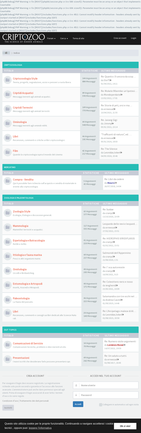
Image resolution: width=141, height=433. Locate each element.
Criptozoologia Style (25, 78)
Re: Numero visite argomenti (120, 341)
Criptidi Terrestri (23, 107)
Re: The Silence (109, 148)
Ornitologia (20, 269)
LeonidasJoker (112, 152)
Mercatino (10, 167)
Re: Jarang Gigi (109, 120)
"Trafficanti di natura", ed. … (116, 134)
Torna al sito (78, 38)
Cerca (64, 38)
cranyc (109, 213)
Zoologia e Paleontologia (18, 197)
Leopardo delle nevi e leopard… (120, 223)
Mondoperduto (112, 94)
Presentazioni (21, 358)
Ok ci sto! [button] (125, 426)
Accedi (78, 404)
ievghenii (111, 285)
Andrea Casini (113, 299)
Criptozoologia (13, 64)
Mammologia (20, 226)
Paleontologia (21, 298)
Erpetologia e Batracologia (29, 240)
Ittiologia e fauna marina (27, 255)
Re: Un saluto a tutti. (115, 355)
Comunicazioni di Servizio (28, 343)
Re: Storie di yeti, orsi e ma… (116, 105)
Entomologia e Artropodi (27, 284)
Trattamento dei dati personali (34, 400)
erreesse (108, 109)
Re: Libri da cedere (114, 179)
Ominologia (20, 122)
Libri (15, 136)
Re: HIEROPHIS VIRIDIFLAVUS (119, 238)
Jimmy (107, 123)
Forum (51, 38)
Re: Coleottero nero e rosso (118, 281)
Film (15, 151)
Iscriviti (8, 407)
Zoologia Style (21, 211)
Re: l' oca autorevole (114, 267)
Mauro (111, 182)
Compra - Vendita (23, 179)
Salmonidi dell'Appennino (117, 252)
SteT (106, 80)
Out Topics (10, 329)
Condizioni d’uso (10, 400)
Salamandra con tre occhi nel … (120, 296)
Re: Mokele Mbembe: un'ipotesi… (119, 90)
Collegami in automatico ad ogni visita (119, 404)
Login (133, 38)
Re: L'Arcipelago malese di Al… (119, 311)
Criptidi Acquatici (23, 93)
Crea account (120, 38)
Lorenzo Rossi (115, 344)
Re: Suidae (108, 209)
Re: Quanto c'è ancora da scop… (118, 76)
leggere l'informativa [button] (40, 428)
